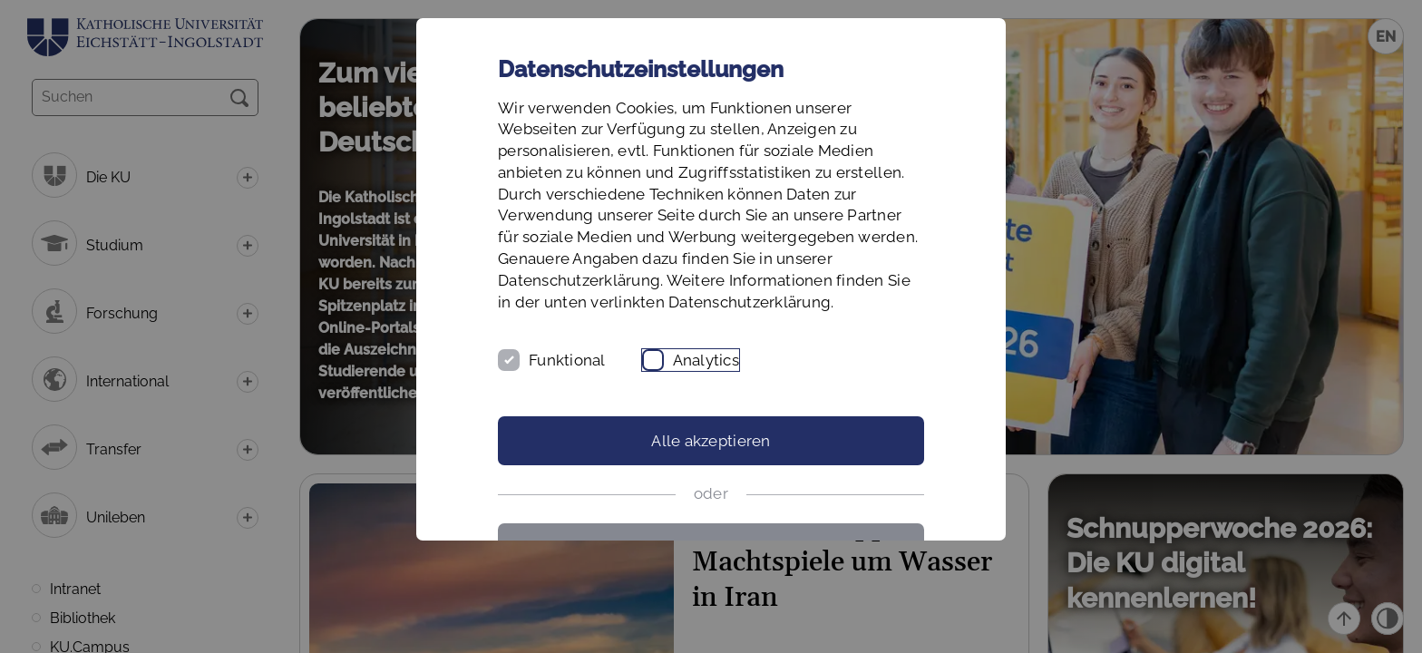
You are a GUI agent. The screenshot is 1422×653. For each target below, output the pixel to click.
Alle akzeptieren (710, 441)
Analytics (706, 360)
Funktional (567, 360)
